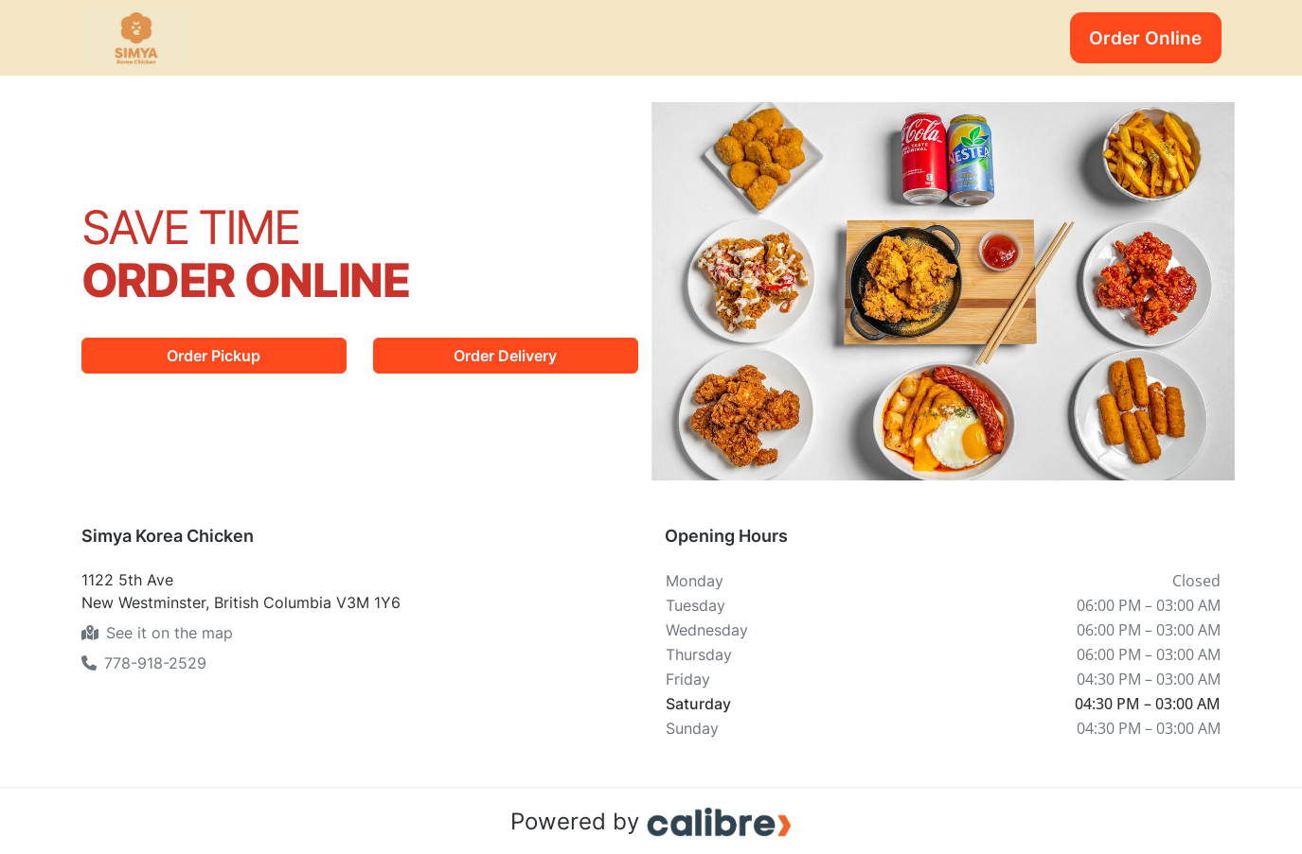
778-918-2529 (143, 663)
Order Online (1145, 37)
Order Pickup (213, 355)
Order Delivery (505, 355)
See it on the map (157, 632)
